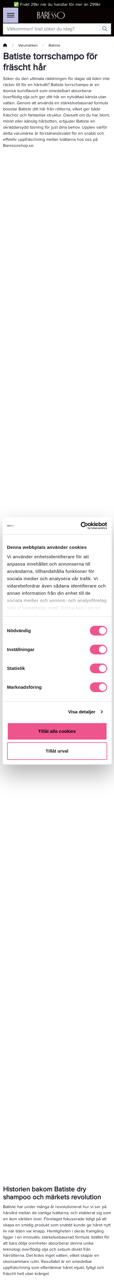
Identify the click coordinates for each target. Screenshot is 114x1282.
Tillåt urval (57, 751)
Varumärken (28, 45)
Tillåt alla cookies (57, 731)
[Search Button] (105, 28)
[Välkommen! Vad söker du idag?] (51, 28)
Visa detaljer (81, 711)
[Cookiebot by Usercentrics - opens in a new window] (81, 526)
